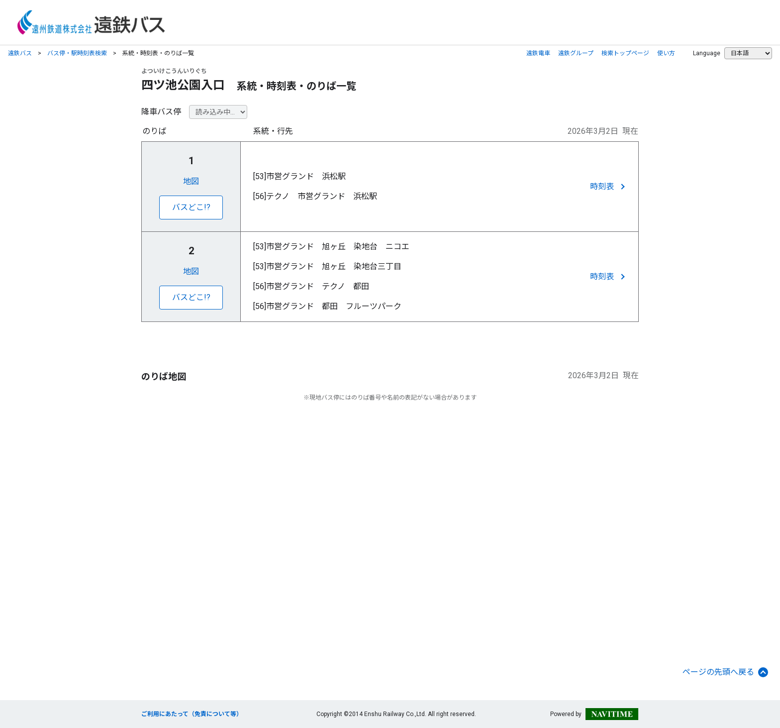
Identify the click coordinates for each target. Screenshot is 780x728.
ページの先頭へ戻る (725, 672)
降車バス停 (161, 111)
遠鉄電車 (538, 53)
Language (706, 53)
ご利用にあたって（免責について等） (191, 714)
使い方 (666, 53)
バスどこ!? (191, 207)
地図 (191, 181)
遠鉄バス (20, 53)
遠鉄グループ (575, 53)
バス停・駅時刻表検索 (77, 53)
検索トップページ (625, 53)
